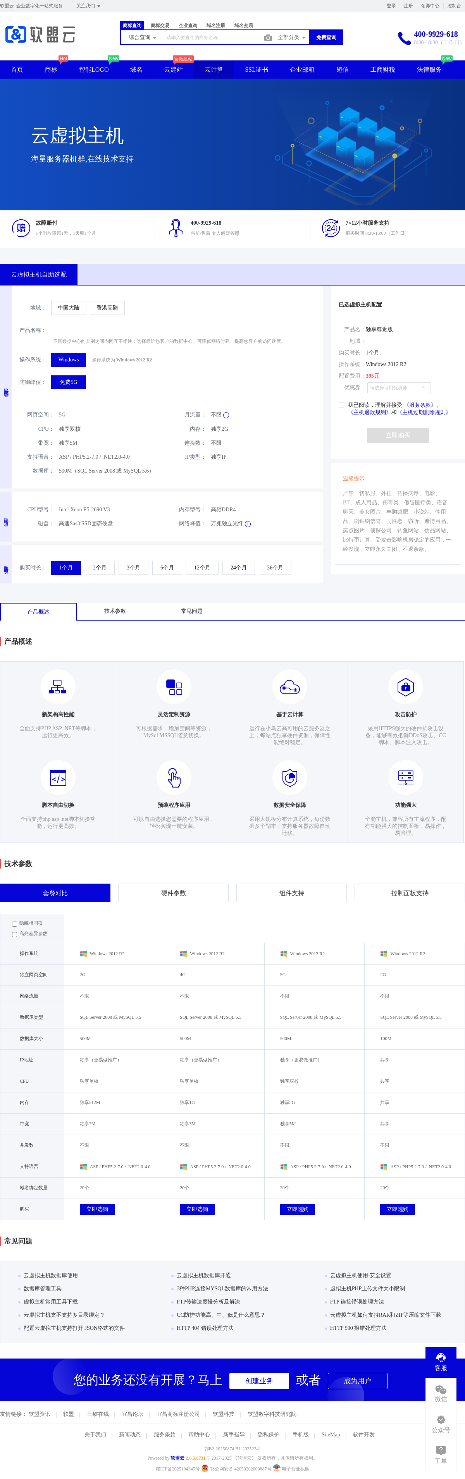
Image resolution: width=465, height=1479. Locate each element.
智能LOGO (93, 69)
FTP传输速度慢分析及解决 (205, 1302)
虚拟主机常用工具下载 (48, 1302)
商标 (51, 69)
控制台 (454, 6)
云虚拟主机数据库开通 (201, 1275)
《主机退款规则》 (369, 412)
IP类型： (195, 457)
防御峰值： (32, 382)
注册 (408, 6)
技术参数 (115, 611)
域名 (136, 69)
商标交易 (160, 25)
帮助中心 (199, 1435)
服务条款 (165, 1435)
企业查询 (188, 25)
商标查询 (132, 25)
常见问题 (192, 611)
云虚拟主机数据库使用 (48, 1275)
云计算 (214, 69)
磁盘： (46, 523)
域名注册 (216, 25)
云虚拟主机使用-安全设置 (358, 1275)
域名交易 (243, 25)
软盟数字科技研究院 (272, 1414)
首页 (17, 69)
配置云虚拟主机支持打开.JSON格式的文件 (71, 1328)
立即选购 (97, 1209)
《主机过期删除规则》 (424, 412)
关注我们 (89, 6)
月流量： (195, 415)
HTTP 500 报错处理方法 (356, 1328)
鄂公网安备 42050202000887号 (237, 1469)
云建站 (173, 69)
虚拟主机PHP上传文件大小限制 (365, 1289)
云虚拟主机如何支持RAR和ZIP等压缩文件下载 (383, 1315)
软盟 (68, 1414)
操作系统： (32, 360)
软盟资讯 (39, 1414)
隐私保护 (268, 1435)
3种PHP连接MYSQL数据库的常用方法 (219, 1289)
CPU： (46, 429)
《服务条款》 (419, 405)
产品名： (355, 329)
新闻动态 (130, 1435)
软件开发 (364, 1435)
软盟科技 (223, 1414)
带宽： (46, 443)
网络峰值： (192, 523)
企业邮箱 (302, 69)
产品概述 (38, 612)
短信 (342, 69)
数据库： (43, 471)
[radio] (68, 308)
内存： (198, 429)
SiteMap (331, 1435)
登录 (391, 6)
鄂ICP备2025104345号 (177, 1469)
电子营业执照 (291, 1469)
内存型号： (192, 509)
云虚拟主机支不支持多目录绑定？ (61, 1315)
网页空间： (40, 415)
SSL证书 (256, 69)
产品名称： (32, 330)
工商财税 (382, 69)
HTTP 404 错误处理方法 (202, 1328)
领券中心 (430, 6)
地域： (38, 308)
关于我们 (95, 1435)
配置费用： (352, 376)
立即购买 (398, 435)
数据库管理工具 (40, 1289)
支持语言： (40, 457)
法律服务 (429, 69)
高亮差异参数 (29, 934)
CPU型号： (41, 509)
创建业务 (259, 1381)
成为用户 (358, 1381)
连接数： (195, 443)
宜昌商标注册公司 (178, 1414)
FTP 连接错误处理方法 (354, 1302)
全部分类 (292, 38)
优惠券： (355, 387)
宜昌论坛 (132, 1414)
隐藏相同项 (27, 923)
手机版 (301, 1435)
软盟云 (177, 1458)
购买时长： (32, 568)
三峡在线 (98, 1414)
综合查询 (143, 38)
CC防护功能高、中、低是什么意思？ (218, 1315)
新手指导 (234, 1435)
